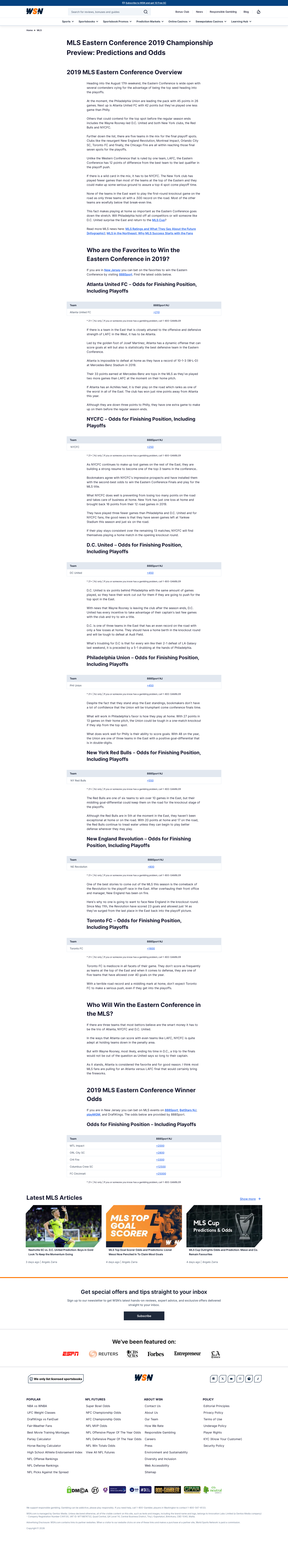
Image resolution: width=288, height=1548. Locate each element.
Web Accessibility (157, 1472)
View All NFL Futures (100, 1458)
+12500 (161, 1166)
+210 (156, 312)
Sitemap (150, 1478)
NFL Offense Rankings (42, 1465)
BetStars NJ (188, 1110)
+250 (150, 446)
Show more (251, 1199)
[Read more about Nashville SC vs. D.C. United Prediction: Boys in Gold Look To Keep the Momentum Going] (64, 1254)
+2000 (160, 1145)
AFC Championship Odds (103, 1425)
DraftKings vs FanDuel (42, 1425)
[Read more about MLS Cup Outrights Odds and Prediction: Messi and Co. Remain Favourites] (224, 1254)
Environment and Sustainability (166, 1458)
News (199, 11)
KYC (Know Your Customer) (223, 1445)
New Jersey (112, 270)
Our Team (151, 1425)
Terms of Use (213, 1425)
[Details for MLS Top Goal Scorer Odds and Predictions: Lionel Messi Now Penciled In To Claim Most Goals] (144, 1226)
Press (148, 1452)
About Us (151, 1419)
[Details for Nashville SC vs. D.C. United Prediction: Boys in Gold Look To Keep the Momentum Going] (64, 1226)
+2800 (160, 1152)
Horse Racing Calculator (44, 1452)
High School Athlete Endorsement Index (54, 1458)
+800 (151, 866)
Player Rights (213, 1438)
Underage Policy (215, 1432)
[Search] (145, 12)
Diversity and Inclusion (160, 1465)
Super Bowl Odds (98, 1412)
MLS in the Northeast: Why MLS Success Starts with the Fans (150, 233)
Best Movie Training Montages (48, 1438)
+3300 (160, 1159)
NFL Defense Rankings (42, 1472)
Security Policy (214, 1452)
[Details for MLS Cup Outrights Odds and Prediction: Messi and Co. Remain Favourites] (224, 1226)
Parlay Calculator (39, 1445)
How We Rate (154, 1432)
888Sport (125, 274)
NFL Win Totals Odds (100, 1452)
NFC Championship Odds (103, 1419)
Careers (150, 1445)
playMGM (93, 1114)
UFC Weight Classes (41, 1419)
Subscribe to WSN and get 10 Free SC (146, 2)
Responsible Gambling (223, 11)
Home (29, 30)
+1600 (151, 948)
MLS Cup (158, 220)
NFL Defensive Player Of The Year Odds (113, 1445)
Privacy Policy (213, 1419)
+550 (150, 780)
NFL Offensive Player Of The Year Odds (113, 1438)
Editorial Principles (216, 1412)
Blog (246, 11)
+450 (150, 572)
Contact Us (153, 1412)
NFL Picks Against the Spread (48, 1478)
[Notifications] (259, 12)
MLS (39, 30)
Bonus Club (182, 11)
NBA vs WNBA (37, 1412)
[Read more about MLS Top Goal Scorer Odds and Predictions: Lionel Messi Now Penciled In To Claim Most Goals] (144, 1256)
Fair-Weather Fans (39, 1432)
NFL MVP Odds (96, 1432)
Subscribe (144, 1322)
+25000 (161, 1173)
